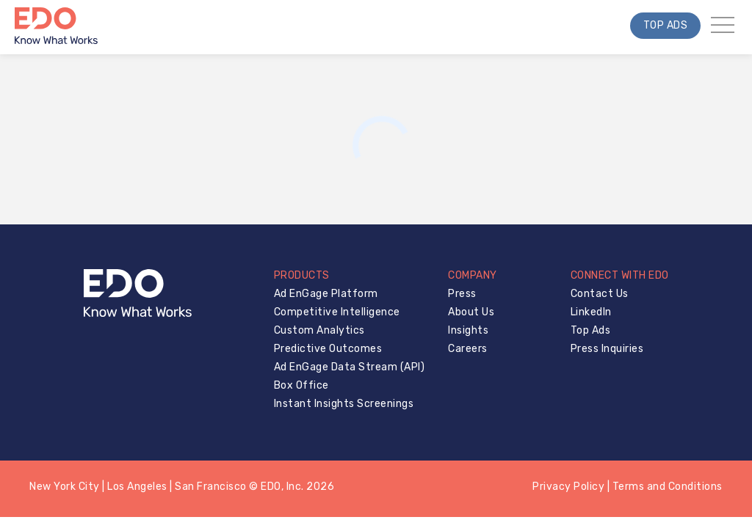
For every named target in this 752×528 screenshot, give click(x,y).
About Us (471, 312)
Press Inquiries (607, 348)
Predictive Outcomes (328, 348)
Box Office (301, 385)
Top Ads (665, 25)
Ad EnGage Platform (326, 293)
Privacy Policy (568, 486)
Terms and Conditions (667, 486)
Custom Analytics (319, 330)
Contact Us (600, 293)
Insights (468, 330)
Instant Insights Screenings (344, 403)
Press (462, 293)
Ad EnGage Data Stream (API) (349, 367)
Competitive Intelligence (337, 312)
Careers (468, 348)
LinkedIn (591, 312)
